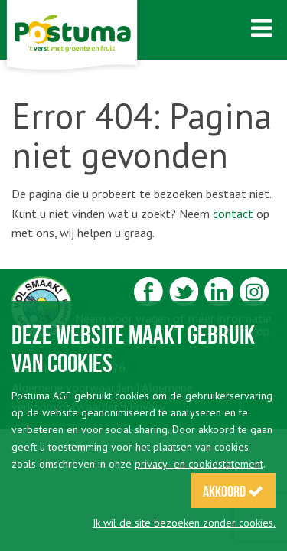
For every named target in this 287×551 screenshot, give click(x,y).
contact (233, 213)
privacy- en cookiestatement (199, 464)
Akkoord (233, 491)
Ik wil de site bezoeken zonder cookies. (184, 523)
